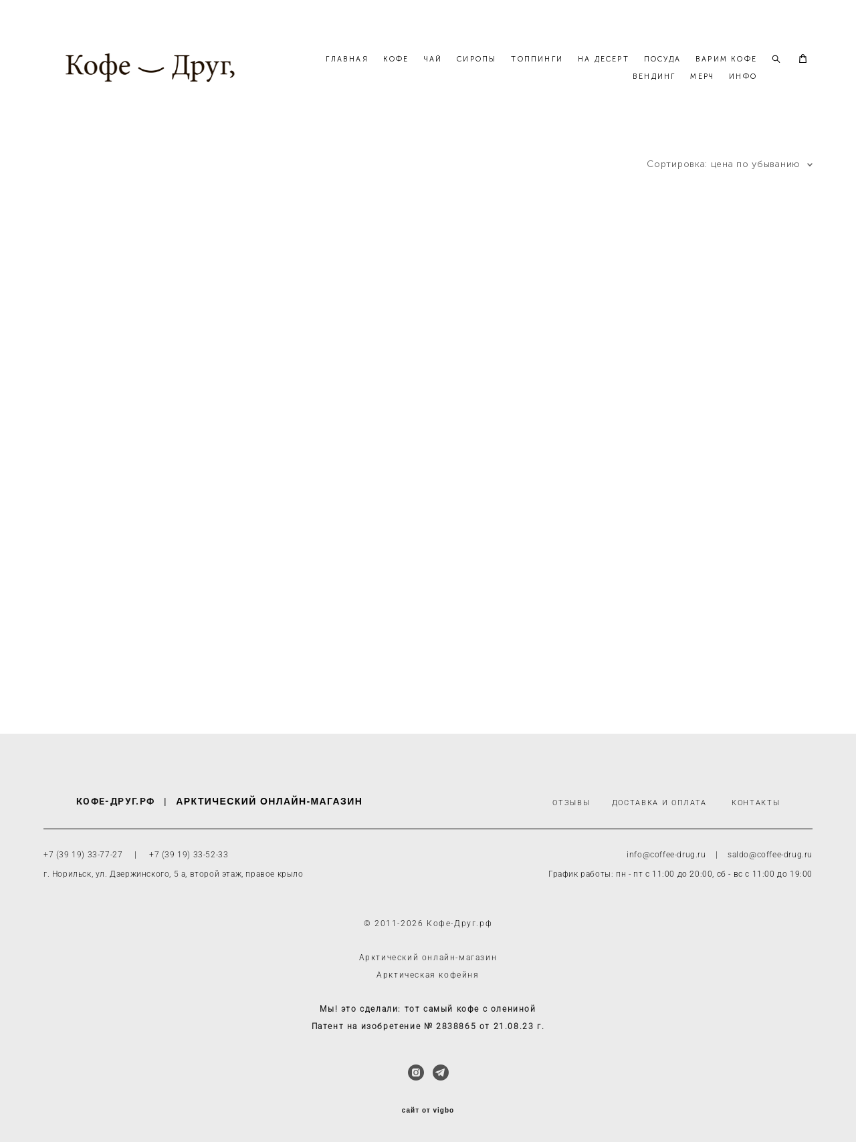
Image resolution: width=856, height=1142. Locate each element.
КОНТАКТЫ (756, 803)
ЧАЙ (509, 70)
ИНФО (743, 88)
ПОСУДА (738, 70)
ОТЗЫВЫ (571, 803)
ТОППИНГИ (613, 70)
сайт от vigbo (428, 1110)
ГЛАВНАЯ (423, 70)
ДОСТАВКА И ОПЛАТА (659, 803)
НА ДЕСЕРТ (680, 70)
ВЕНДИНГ (654, 88)
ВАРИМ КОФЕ (587, 88)
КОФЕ (472, 70)
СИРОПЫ (552, 70)
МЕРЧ (702, 88)
